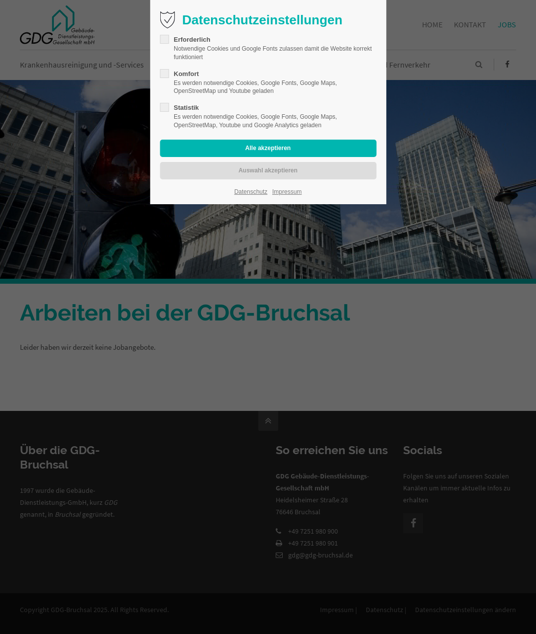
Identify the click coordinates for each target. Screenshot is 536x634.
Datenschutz (251, 191)
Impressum (287, 191)
